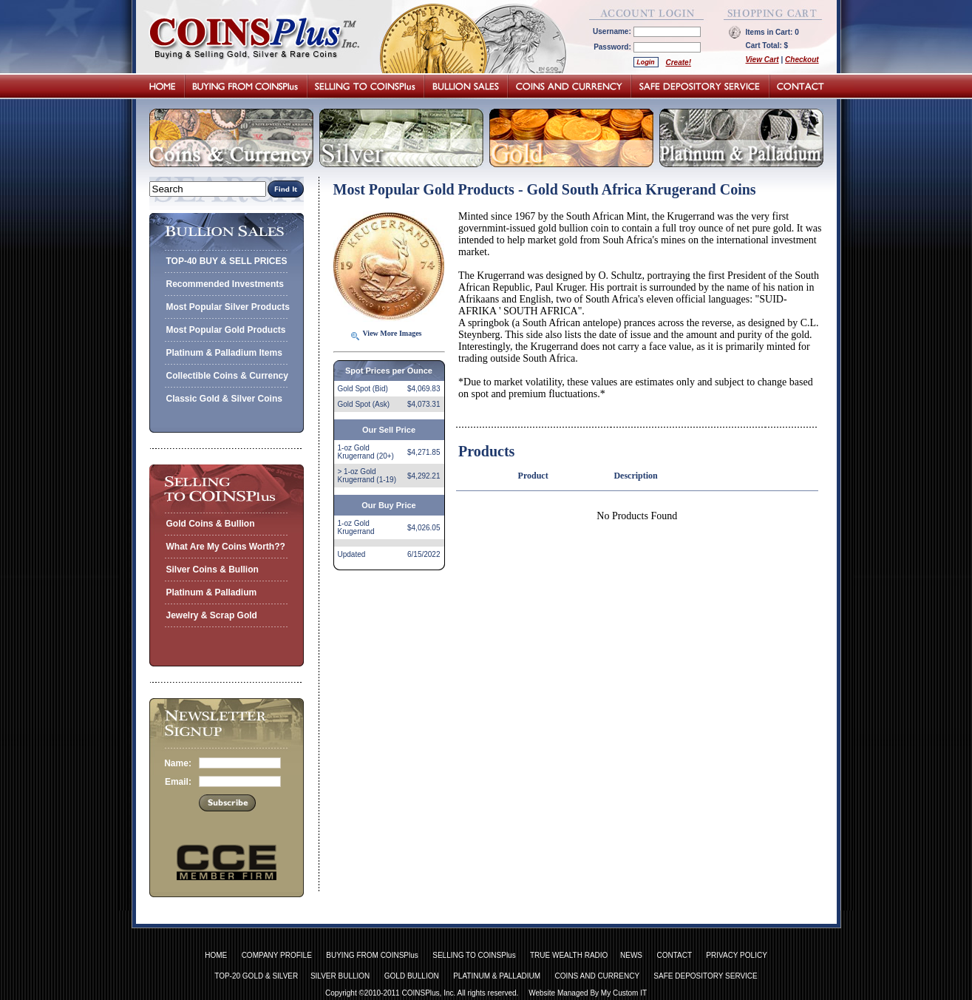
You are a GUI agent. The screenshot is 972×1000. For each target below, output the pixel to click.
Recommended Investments (225, 284)
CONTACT (673, 955)
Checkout (802, 59)
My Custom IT (624, 993)
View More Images (392, 333)
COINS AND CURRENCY (597, 976)
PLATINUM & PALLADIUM (496, 976)
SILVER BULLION (340, 976)
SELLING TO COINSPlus (473, 955)
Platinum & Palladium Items (224, 353)
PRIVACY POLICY (736, 955)
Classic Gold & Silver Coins (224, 398)
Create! (678, 62)
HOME (216, 955)
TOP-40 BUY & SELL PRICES (227, 261)
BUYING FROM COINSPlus (372, 955)
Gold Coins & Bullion (210, 523)
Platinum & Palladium (211, 592)
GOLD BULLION (411, 976)
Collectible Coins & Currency (227, 376)
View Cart (762, 59)
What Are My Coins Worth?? (225, 546)
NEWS (631, 955)
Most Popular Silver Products (228, 307)
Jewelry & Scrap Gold (211, 615)
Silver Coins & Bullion (212, 569)
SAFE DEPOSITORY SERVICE (705, 976)
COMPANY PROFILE (277, 955)
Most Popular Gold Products (226, 330)
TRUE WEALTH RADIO (569, 955)
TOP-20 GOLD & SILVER (256, 976)
